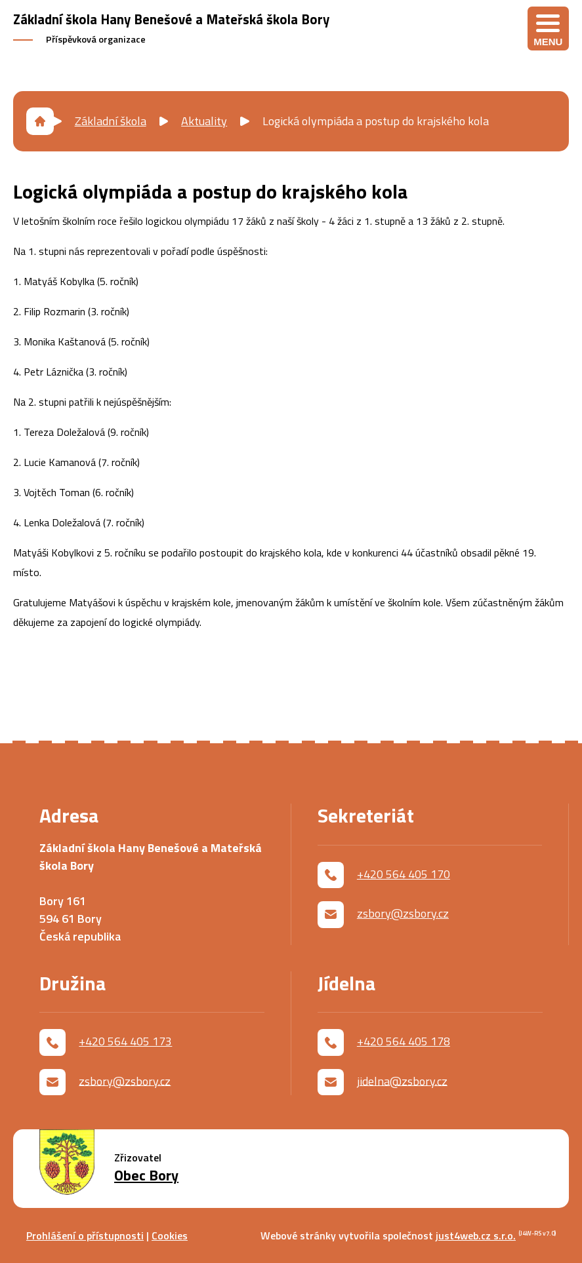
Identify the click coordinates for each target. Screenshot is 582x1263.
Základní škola (110, 121)
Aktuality (204, 121)
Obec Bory (146, 1175)
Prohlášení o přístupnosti (85, 1235)
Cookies (170, 1235)
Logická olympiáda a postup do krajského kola (375, 121)
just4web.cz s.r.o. (476, 1235)
